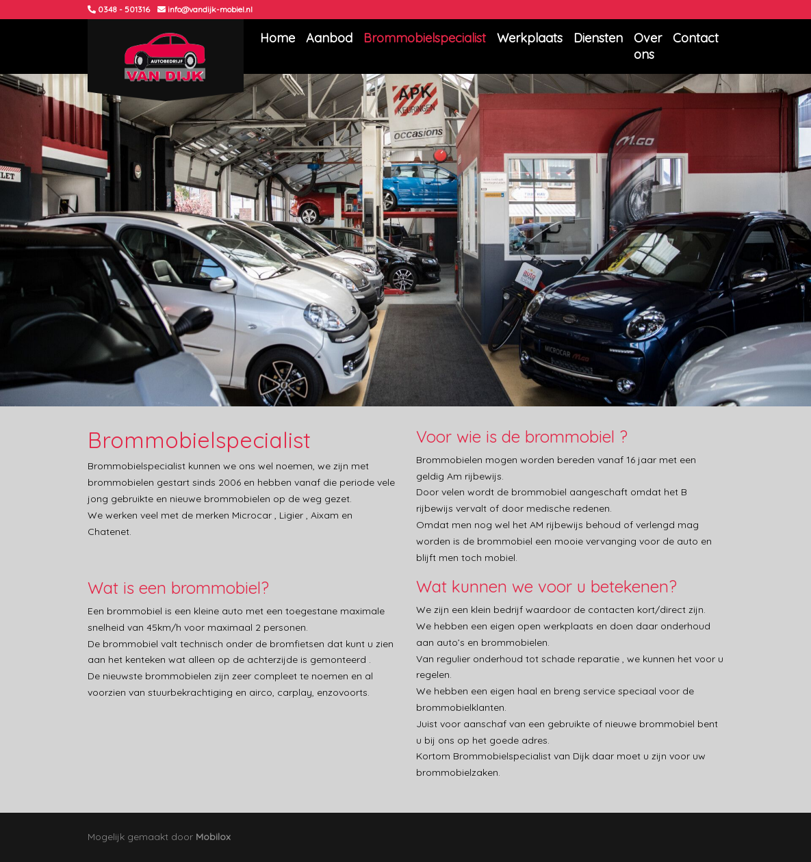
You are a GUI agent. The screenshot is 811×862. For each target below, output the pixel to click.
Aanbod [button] (329, 38)
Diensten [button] (598, 38)
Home (277, 38)
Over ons (648, 46)
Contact (696, 38)
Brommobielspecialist (424, 38)
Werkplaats (530, 38)
